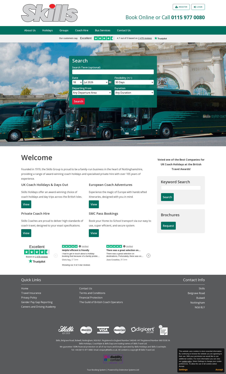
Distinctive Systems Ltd (129, 369)
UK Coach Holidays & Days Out (44, 185)
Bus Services (102, 30)
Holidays (47, 30)
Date (75, 78)
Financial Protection (90, 297)
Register (183, 7)
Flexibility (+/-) (123, 78)
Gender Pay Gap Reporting (37, 302)
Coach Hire (81, 30)
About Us (30, 30)
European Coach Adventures (110, 185)
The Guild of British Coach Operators (101, 302)
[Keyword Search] (181, 188)
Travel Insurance (31, 293)
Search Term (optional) (86, 67)
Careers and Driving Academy (38, 306)
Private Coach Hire (35, 213)
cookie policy (187, 361)
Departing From (81, 88)
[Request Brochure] (168, 226)
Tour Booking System (96, 369)
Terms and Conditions (92, 293)
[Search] (113, 72)
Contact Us (124, 30)
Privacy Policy (29, 297)
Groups (63, 30)
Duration (120, 88)
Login (199, 7)
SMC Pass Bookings (103, 213)
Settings (183, 369)
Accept (219, 369)
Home (24, 288)
